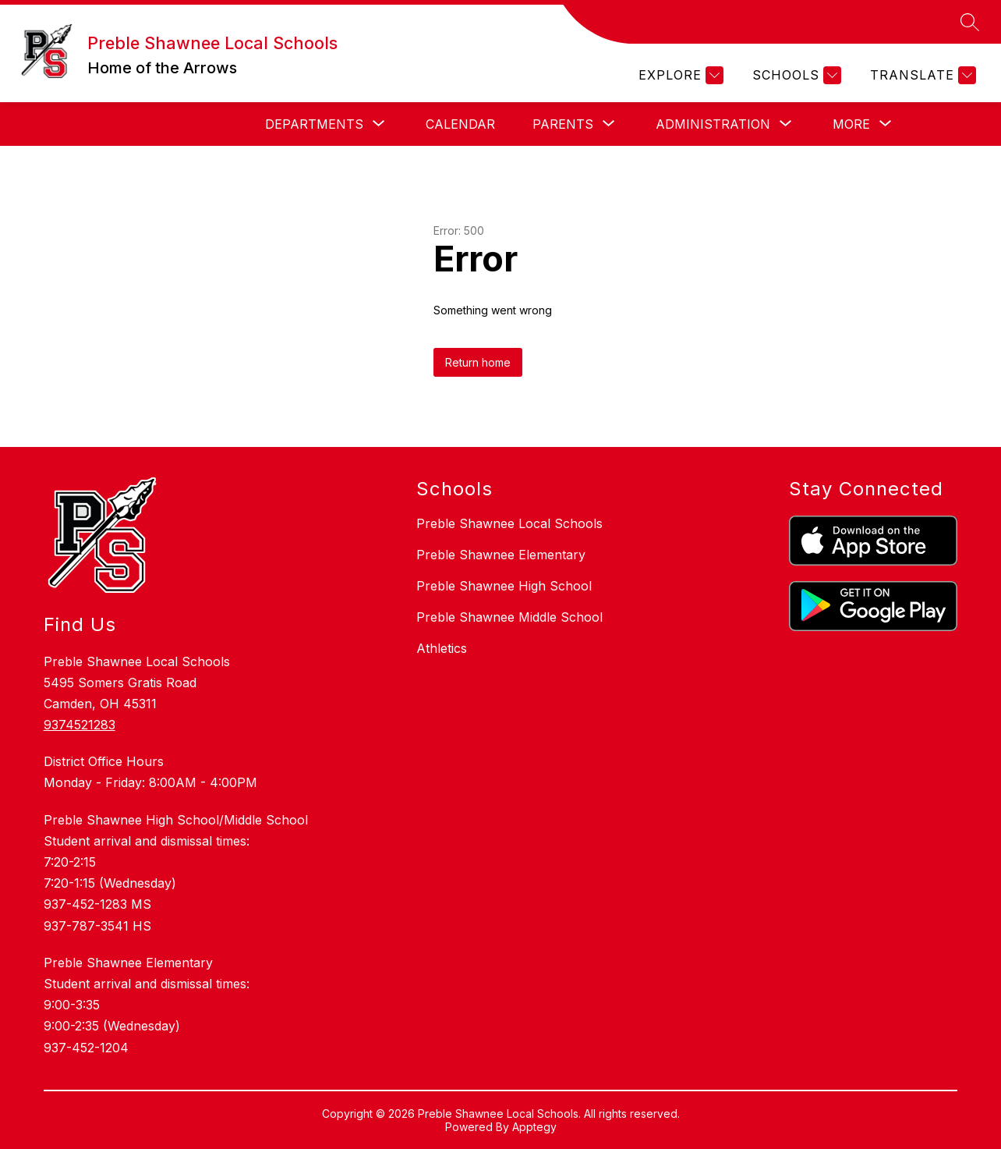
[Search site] (969, 21)
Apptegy (534, 1126)
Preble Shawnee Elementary (500, 554)
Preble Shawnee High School (504, 586)
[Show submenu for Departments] (314, 124)
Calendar (460, 124)
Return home (478, 362)
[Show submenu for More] (851, 124)
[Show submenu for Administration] (713, 124)
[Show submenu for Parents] (562, 124)
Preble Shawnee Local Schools (509, 523)
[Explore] (679, 75)
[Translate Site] (921, 75)
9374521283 (79, 724)
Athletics (441, 648)
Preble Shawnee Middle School (509, 617)
